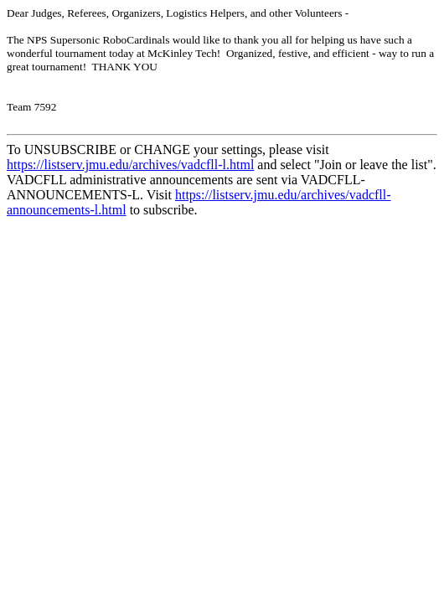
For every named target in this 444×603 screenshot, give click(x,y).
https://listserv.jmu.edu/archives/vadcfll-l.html (130, 164)
